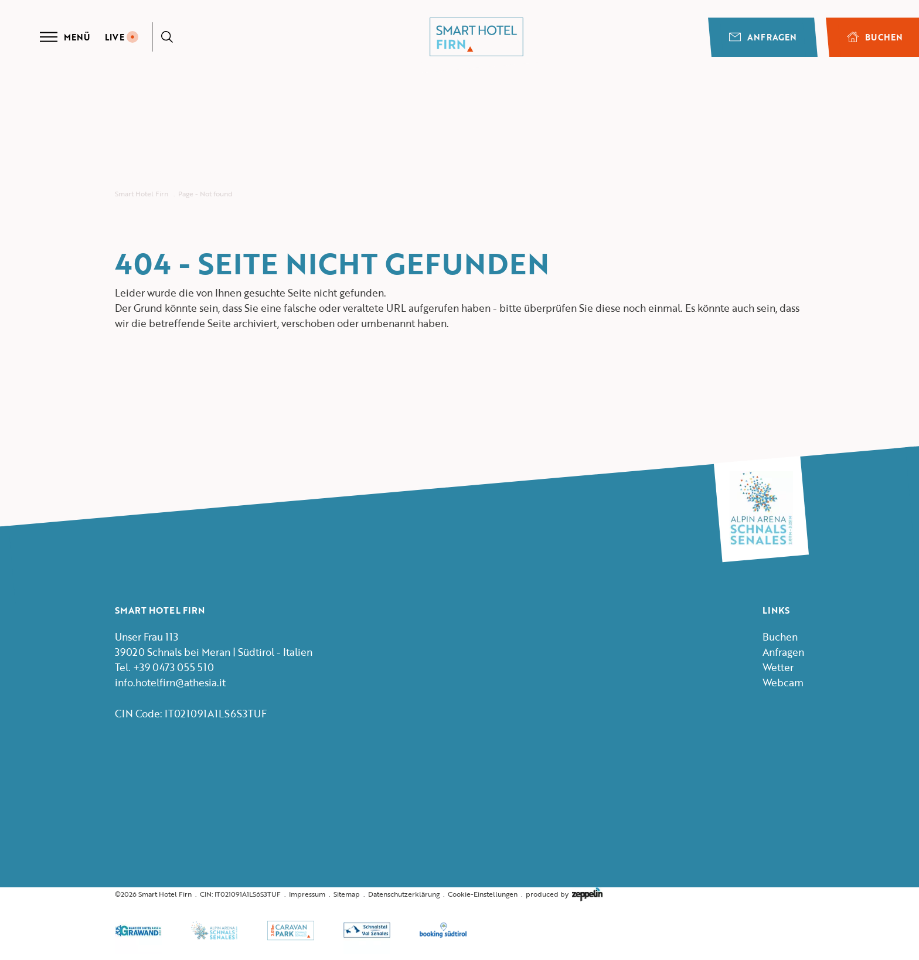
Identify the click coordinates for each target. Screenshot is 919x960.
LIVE (121, 37)
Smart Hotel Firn (141, 194)
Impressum (307, 894)
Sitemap (346, 894)
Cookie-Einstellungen (483, 894)
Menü (65, 37)
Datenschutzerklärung (404, 894)
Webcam (783, 682)
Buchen (780, 636)
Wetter (778, 667)
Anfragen (763, 37)
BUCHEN (875, 37)
